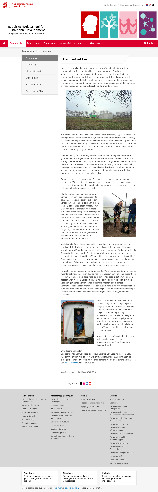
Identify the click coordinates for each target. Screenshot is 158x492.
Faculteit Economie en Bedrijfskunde (119, 407)
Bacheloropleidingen (30, 405)
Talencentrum (57, 409)
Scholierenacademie (30, 412)
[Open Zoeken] (149, 43)
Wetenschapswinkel (59, 432)
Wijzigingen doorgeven (90, 406)
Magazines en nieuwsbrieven (92, 403)
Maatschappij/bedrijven (62, 395)
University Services (118, 460)
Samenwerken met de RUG (62, 412)
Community (47, 51)
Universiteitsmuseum (60, 422)
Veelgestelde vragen (30, 426)
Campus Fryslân (116, 456)
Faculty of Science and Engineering (119, 447)
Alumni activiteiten (88, 399)
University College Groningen (122, 452)
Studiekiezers (28, 395)
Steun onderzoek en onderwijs (93, 410)
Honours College (28, 419)
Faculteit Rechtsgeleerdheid (121, 433)
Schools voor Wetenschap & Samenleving (62, 437)
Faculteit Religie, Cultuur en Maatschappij (121, 419)
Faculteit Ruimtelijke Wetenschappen (118, 438)
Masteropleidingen (29, 409)
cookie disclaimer (73, 488)
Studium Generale (58, 429)
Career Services (57, 425)
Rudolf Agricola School (31, 51)
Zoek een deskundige (59, 405)
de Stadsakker (71, 362)
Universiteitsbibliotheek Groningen (61, 400)
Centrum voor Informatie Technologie (61, 417)
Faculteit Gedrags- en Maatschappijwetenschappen (122, 413)
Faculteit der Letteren (119, 424)
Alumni (84, 395)
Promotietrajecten (29, 423)
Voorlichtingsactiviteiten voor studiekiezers (34, 400)
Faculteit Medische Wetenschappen (117, 428)
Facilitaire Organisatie (119, 463)
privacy (58, 488)
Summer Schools (29, 416)
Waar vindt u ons (117, 399)
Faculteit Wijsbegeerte (119, 443)
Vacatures (114, 403)
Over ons (114, 395)
